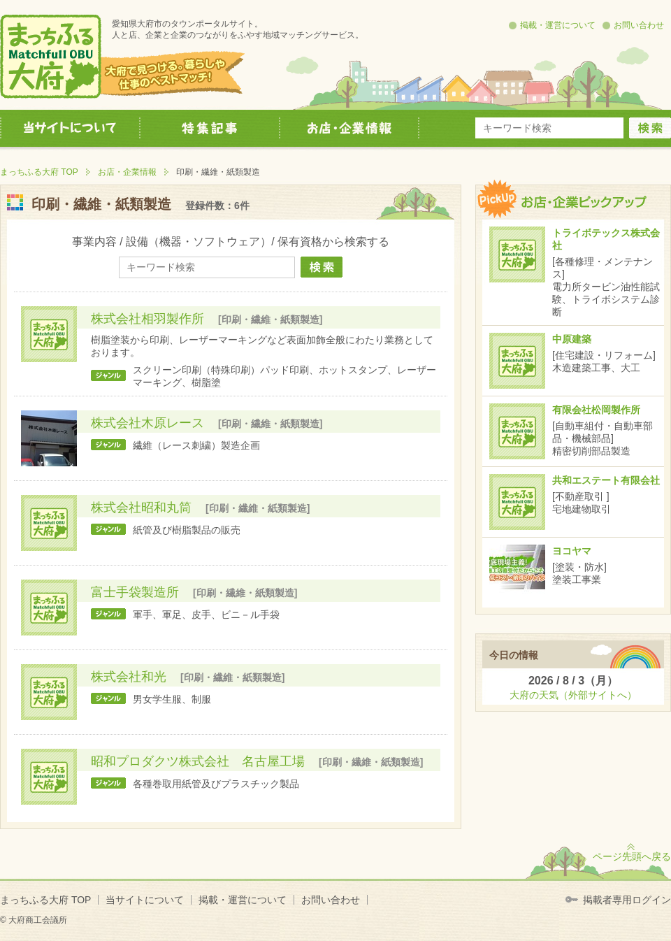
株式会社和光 (128, 677)
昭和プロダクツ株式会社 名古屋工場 (198, 761)
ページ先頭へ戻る (632, 856)
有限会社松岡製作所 (596, 409)
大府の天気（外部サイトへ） (573, 695)
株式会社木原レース (147, 423)
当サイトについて (145, 899)
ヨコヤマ (571, 550)
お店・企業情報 (127, 172)
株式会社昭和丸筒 (141, 508)
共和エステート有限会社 (606, 480)
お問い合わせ (639, 25)
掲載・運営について (558, 25)
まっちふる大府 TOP (39, 172)
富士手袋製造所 (135, 592)
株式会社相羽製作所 (147, 319)
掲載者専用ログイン (627, 899)
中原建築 (571, 339)
